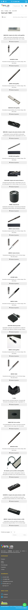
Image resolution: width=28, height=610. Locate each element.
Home (2, 10)
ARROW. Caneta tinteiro (14, 253)
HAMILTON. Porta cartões (14, 422)
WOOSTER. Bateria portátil (14, 325)
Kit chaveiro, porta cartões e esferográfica (14, 470)
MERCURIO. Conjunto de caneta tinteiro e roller (14, 132)
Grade (4, 17)
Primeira (14, 535)
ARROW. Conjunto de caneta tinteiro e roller (14, 519)
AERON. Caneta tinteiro (14, 228)
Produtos (6, 10)
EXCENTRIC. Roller (14, 59)
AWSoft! (25, 607)
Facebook (6, 597)
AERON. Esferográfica (14, 83)
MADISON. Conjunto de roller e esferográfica (14, 35)
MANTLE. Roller (14, 301)
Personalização (4, 565)
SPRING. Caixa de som (14, 204)
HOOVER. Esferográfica (14, 156)
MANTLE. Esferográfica (14, 349)
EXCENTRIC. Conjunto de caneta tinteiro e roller (14, 495)
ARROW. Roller (14, 374)
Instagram (6, 594)
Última (24, 535)
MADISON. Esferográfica (14, 107)
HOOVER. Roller (14, 277)
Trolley (14, 398)
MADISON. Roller (14, 446)
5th (10, 10)
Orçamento (3, 567)
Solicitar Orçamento (14, 41)
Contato (2, 569)
